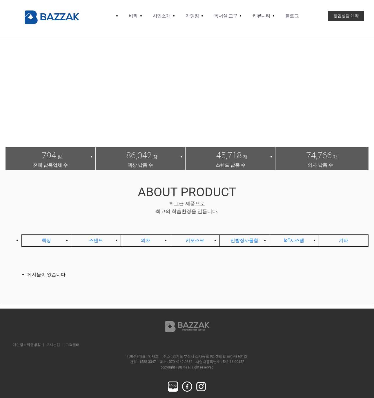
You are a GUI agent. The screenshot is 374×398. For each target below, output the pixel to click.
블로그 (292, 16)
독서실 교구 (225, 16)
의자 (145, 240)
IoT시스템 (294, 240)
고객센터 (72, 345)
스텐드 (96, 240)
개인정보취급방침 (27, 345)
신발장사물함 (244, 240)
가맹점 (192, 16)
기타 (343, 240)
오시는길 (53, 345)
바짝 (133, 16)
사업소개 (161, 16)
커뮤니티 (261, 16)
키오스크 (195, 240)
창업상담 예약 (346, 15)
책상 (46, 240)
